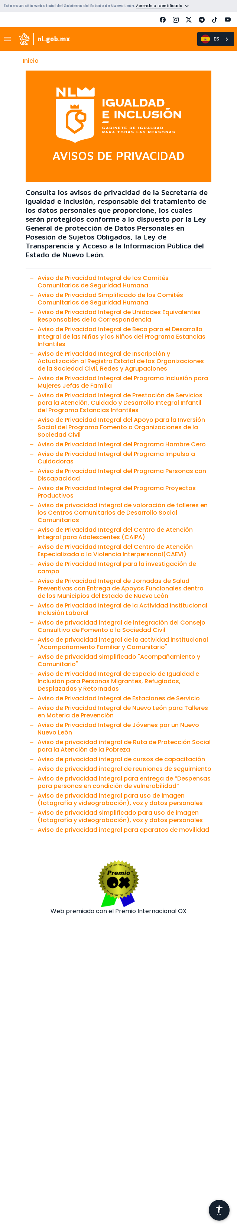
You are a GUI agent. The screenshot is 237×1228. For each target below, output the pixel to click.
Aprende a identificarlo (159, 6)
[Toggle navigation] (9, 39)
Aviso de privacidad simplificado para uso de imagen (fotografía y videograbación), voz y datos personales (120, 816)
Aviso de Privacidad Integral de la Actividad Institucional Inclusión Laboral (122, 609)
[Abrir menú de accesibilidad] (219, 1210)
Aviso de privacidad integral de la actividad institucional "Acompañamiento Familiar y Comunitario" (123, 643)
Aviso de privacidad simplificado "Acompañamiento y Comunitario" (119, 660)
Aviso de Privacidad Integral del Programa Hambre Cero (122, 444)
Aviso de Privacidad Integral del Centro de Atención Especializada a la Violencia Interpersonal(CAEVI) (115, 550)
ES (210, 39)
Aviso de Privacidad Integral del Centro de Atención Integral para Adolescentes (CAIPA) (115, 533)
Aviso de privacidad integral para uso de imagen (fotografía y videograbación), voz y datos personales (120, 799)
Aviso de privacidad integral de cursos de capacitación (121, 759)
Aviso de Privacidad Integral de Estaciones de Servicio (119, 698)
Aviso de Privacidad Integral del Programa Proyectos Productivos (117, 492)
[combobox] (215, 39)
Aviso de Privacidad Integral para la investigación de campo (117, 568)
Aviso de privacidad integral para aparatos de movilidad (123, 829)
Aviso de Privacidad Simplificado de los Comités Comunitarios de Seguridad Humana (110, 299)
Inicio (31, 60)
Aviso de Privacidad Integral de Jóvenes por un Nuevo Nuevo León (118, 729)
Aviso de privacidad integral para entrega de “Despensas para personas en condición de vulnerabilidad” (124, 782)
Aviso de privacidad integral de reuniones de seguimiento (124, 769)
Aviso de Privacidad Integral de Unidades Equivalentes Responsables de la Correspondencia (119, 316)
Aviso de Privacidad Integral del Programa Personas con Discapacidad (122, 475)
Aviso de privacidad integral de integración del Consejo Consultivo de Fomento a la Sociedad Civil (121, 626)
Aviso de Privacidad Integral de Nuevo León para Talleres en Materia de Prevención (123, 712)
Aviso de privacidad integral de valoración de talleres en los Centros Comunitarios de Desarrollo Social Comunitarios (123, 512)
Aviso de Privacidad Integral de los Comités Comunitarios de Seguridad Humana (103, 282)
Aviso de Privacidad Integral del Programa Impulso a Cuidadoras (116, 458)
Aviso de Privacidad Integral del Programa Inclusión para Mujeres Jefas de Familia (123, 382)
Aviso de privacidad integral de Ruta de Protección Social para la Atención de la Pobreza (124, 746)
